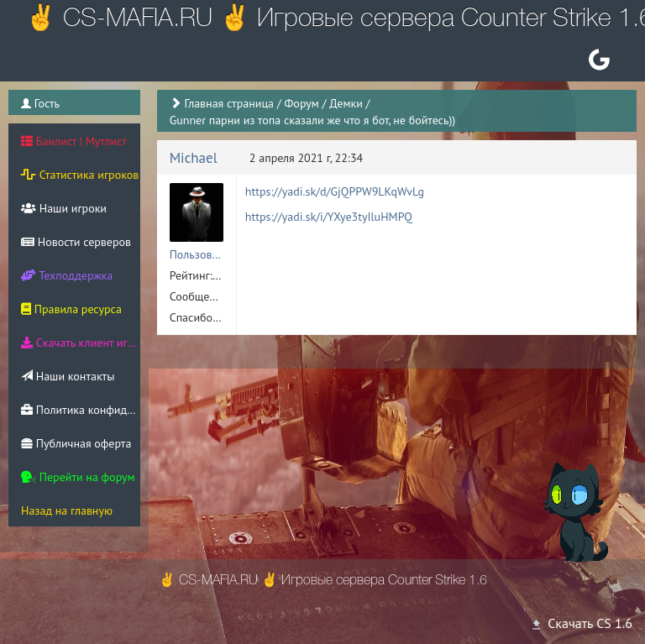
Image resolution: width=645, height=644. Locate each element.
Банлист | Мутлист (74, 141)
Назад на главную (67, 510)
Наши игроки (64, 208)
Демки (346, 103)
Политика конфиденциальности (80, 409)
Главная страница (229, 103)
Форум (301, 103)
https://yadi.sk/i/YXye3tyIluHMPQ (328, 216)
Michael (194, 158)
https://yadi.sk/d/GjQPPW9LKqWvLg (334, 191)
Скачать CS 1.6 (581, 623)
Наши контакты (67, 376)
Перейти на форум (78, 476)
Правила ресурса (71, 309)
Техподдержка (67, 275)
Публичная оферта (76, 443)
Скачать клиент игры (80, 342)
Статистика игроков (80, 174)
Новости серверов (76, 241)
